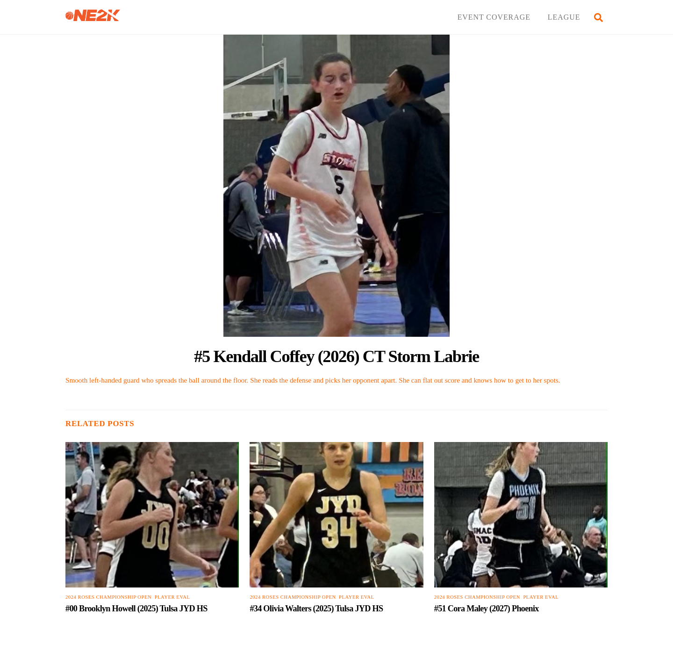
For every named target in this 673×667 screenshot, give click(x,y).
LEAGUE (564, 17)
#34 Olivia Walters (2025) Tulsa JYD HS (316, 608)
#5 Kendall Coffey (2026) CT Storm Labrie (336, 356)
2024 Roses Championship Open (108, 597)
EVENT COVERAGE (494, 17)
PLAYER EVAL (172, 597)
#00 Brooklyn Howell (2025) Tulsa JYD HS (136, 608)
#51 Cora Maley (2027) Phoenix (486, 608)
